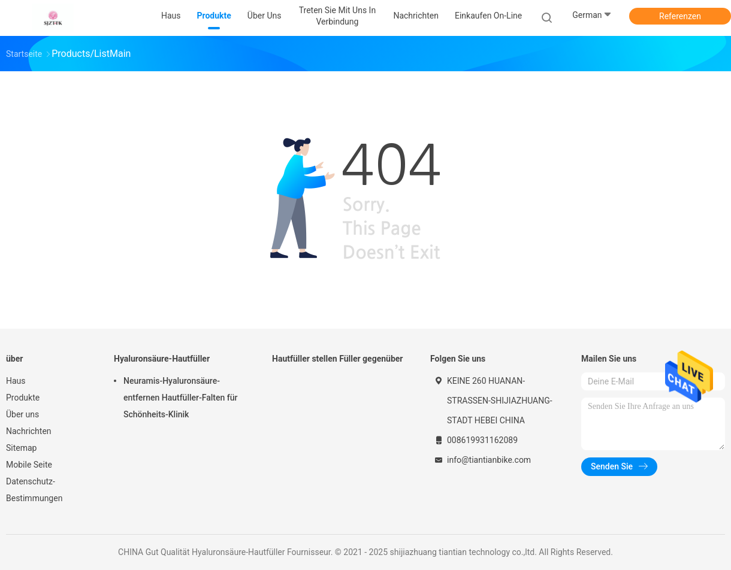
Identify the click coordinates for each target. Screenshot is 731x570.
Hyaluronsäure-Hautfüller (162, 358)
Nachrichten (29, 431)
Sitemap (21, 448)
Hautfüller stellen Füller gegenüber (337, 358)
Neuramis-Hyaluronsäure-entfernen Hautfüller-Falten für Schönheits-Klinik (180, 397)
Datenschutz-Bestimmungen (34, 490)
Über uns (22, 414)
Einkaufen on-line (488, 15)
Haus (16, 381)
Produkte (23, 397)
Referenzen (680, 16)
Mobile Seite (29, 464)
